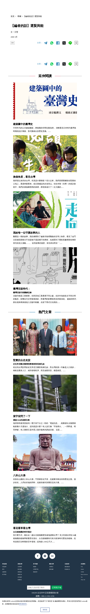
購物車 (34, 566)
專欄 (19, 16)
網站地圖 (51, 569)
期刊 (3, 569)
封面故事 (4, 566)
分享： (40, 43)
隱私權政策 (67, 566)
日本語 (82, 571)
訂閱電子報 (35, 569)
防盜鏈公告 (67, 569)
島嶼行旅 (20, 574)
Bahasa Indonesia (84, 574)
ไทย (82, 577)
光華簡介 (51, 566)
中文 (61, 6)
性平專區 (4, 574)
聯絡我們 (35, 571)
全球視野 (20, 566)
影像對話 (20, 579)
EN (13, 43)
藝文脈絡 (20, 569)
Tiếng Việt (83, 579)
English (82, 569)
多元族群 (20, 577)
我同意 (45, 610)
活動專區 (4, 571)
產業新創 (20, 571)
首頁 (12, 16)
